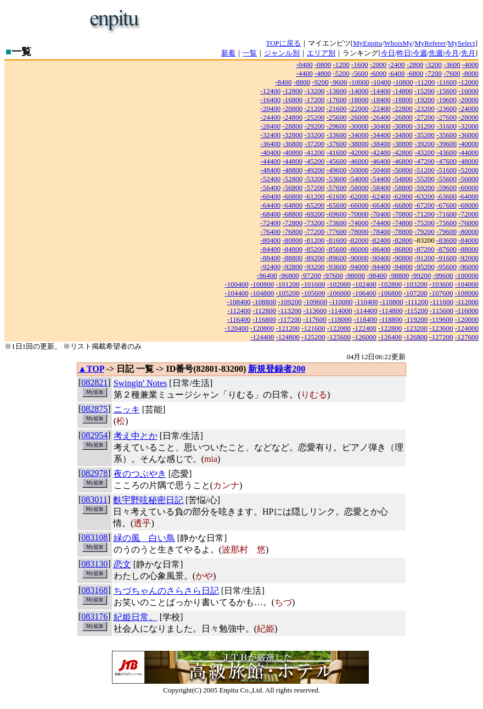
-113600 (315, 310)
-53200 (315, 179)
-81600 (337, 240)
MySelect (461, 43)
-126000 (364, 337)
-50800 (402, 170)
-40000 (468, 143)
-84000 (468, 240)
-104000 (467, 284)
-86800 (402, 249)
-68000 (468, 205)
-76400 (270, 231)
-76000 (468, 223)
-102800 (390, 284)
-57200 (315, 187)
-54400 (380, 179)
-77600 (337, 231)
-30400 (380, 126)
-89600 (337, 258)
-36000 (468, 135)
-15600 (446, 91)
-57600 (337, 187)
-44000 (468, 152)
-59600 (446, 187)
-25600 (337, 117)
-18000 (359, 100)
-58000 (359, 187)
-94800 (402, 267)
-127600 (467, 337)
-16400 (270, 100)
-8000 (470, 73)
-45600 (337, 161)
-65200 (315, 205)
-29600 (337, 126)
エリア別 (321, 53)
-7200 (433, 73)
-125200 (313, 337)
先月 (468, 53)
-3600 (451, 64)
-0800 (322, 64)
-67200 (424, 205)
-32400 (270, 135)
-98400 (377, 275)
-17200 (315, 100)
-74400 (380, 223)
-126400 (390, 337)
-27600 (446, 117)
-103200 (415, 284)
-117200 (289, 319)
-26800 (402, 117)
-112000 (467, 302)
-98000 (355, 275)
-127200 (441, 337)
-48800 (292, 170)
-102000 (339, 284)
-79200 (424, 231)
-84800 (292, 249)
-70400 (380, 214)
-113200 (289, 310)
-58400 (380, 187)
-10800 (403, 82)
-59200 (424, 187)
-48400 (270, 170)
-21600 (337, 108)
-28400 (270, 126)
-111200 (416, 302)
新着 (228, 53)
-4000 (470, 64)
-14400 (380, 91)
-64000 (468, 196)
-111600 (441, 302)
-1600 (359, 64)
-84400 (270, 249)
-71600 (446, 214)
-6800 (415, 73)
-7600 (451, 73)
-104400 (236, 293)
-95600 (446, 267)
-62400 (380, 196)
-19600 (446, 100)
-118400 (365, 319)
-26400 (380, 117)
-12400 (270, 91)
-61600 (337, 196)
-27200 (424, 117)
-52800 (292, 179)
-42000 (359, 152)
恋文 (122, 564)
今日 (388, 53)
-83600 (446, 240)
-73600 (337, 223)
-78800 (402, 231)
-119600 (441, 319)
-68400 (270, 214)
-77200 (315, 231)
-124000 (467, 328)
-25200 (315, 117)
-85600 (337, 249)
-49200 (315, 170)
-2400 (396, 64)
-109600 (315, 302)
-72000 (468, 214)
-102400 (364, 284)
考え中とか (136, 435)
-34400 (380, 135)
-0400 (304, 64)
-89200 (315, 258)
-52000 (468, 170)
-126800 (415, 337)
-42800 (402, 152)
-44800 (292, 161)
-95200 (424, 267)
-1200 (341, 64)
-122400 (364, 328)
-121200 (288, 328)
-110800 (391, 302)
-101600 (313, 284)
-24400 (270, 117)
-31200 (424, 126)
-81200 (315, 240)
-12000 (468, 82)
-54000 (359, 179)
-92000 (468, 258)
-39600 (446, 143)
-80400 (270, 240)
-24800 (292, 117)
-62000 (359, 196)
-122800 (390, 328)
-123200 (415, 328)
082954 (94, 435)
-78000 (359, 231)
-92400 (270, 267)
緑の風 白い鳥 (144, 538)
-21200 (315, 108)
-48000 (468, 161)
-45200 (315, 161)
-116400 (239, 319)
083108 (94, 537)
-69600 (337, 214)
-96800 (289, 275)
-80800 (292, 240)
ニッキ (127, 409)
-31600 (446, 126)
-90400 (380, 258)
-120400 (236, 328)
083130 (94, 563)
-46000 (359, 161)
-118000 (340, 319)
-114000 (340, 310)
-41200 (315, 152)
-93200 (315, 267)
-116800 (264, 319)
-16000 (468, 91)
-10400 (381, 82)
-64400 (270, 205)
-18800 (402, 100)
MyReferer (430, 43)
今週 (420, 53)
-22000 (359, 108)
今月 (452, 53)
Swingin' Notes (140, 383)
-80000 (468, 231)
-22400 (380, 108)
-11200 (425, 82)
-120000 (467, 319)
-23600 (446, 108)
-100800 (262, 284)
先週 (436, 53)
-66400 (380, 205)
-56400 (270, 187)
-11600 (447, 82)
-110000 (341, 302)
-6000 (378, 73)
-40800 (292, 152)
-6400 (396, 73)
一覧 (250, 53)
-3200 (433, 64)
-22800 (402, 108)
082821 (94, 382)
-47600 (446, 161)
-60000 (468, 187)
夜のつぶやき (140, 473)
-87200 (424, 249)
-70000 (359, 214)
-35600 (446, 135)
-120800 (262, 328)
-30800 (402, 126)
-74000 (359, 223)
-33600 (337, 135)
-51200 (424, 170)
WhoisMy (398, 43)
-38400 (380, 143)
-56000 (468, 179)
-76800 (292, 231)
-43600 (446, 152)
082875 (94, 409)
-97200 (311, 275)
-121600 (313, 328)
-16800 (292, 100)
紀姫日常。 (136, 617)
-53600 (337, 179)
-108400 (238, 302)
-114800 (391, 310)
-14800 (402, 91)
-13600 (337, 91)
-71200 (424, 214)
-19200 (424, 100)
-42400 (380, 152)
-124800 (288, 337)
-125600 (339, 337)
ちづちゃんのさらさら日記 (166, 590)
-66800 (402, 205)
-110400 (366, 302)
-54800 (402, 179)
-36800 (292, 143)
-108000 (467, 293)
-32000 (468, 126)
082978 (94, 473)
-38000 (359, 143)
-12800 (292, 91)
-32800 (292, 135)
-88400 (270, 258)
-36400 (270, 143)
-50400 (380, 170)
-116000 (467, 310)
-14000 (359, 91)
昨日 (404, 53)
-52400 (270, 179)
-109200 (289, 302)
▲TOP (91, 368)
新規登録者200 (276, 368)
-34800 (402, 135)
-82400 (380, 240)
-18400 (380, 100)
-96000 (468, 267)
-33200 (315, 135)
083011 (94, 499)
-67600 (446, 205)
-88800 (292, 258)
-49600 (337, 170)
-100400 (236, 284)
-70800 (402, 214)
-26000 (359, 117)
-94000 (359, 267)
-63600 (446, 196)
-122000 (339, 328)
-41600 (337, 152)
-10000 (359, 82)
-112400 (239, 310)
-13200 (315, 91)
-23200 (424, 108)
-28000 (468, 117)
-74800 (402, 223)
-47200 (424, 161)
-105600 (313, 293)
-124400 (262, 337)
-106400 (364, 293)
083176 (94, 616)
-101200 (288, 284)
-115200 (416, 310)
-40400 (270, 152)
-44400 (270, 161)
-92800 (292, 267)
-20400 (270, 108)
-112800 (264, 310)
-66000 (359, 205)
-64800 (292, 205)
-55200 (424, 179)
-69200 (315, 214)
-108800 (264, 302)
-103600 (441, 284)
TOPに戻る (283, 43)
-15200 (424, 91)
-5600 (359, 73)
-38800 (402, 143)
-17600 (337, 100)
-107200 (415, 293)
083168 (94, 590)
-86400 (380, 249)
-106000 (339, 293)
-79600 (446, 231)
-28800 (292, 126)
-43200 (424, 152)
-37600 (337, 143)
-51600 (446, 170)
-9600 (338, 82)
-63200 (424, 196)
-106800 (390, 293)
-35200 (424, 135)
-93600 (337, 267)
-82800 (402, 240)
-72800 (292, 223)
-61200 (315, 196)
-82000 (359, 240)
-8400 (283, 82)
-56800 (292, 187)
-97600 (333, 275)
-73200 (315, 223)
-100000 (467, 275)
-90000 (359, 258)
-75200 (424, 223)
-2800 (415, 64)
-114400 (366, 310)
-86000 (359, 249)
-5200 (341, 73)
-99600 (443, 275)
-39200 (424, 143)
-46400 (380, 161)
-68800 (292, 214)
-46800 (402, 161)
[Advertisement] (277, 20)
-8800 (302, 82)
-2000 (378, 64)
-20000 (468, 100)
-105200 (288, 293)
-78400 (380, 231)
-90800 (402, 258)
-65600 (337, 205)
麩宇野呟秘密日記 (148, 500)
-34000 (359, 135)
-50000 (359, 170)
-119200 (416, 319)
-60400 (270, 196)
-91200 (424, 258)
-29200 (315, 126)
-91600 (446, 258)
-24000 (468, 108)
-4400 (304, 73)
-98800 (399, 275)
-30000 (359, 126)
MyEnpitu (367, 43)
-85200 (315, 249)
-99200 (421, 275)
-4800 (322, 73)
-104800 (262, 293)
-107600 (441, 293)
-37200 (315, 143)
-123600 (441, 328)
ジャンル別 (282, 53)
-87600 (446, 249)
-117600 (315, 319)
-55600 (446, 179)
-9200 (320, 82)
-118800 (390, 319)
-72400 (270, 223)
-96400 (267, 275)
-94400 (380, 267)
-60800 (292, 196)
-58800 (402, 187)
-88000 (468, 249)
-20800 (292, 108)
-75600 (446, 223)
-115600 (441, 310)
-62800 (402, 196)
